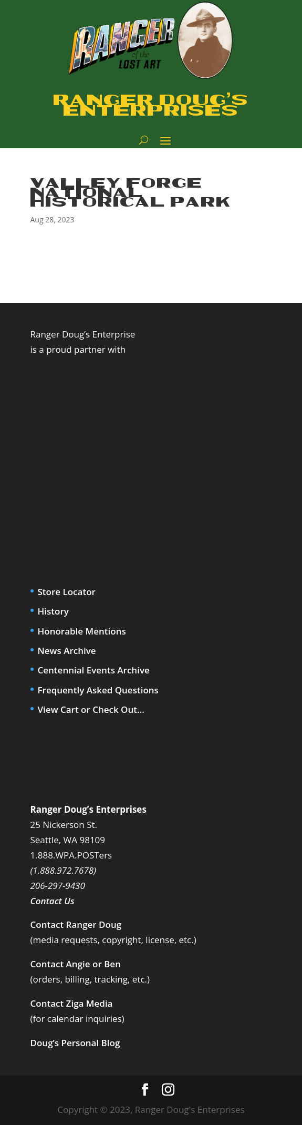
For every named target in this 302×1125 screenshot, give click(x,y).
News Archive (67, 651)
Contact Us (52, 901)
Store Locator (67, 592)
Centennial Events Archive (94, 670)
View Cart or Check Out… (91, 709)
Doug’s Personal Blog (75, 1043)
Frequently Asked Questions (98, 690)
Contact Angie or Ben (75, 964)
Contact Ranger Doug (76, 924)
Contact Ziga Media (71, 1003)
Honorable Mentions (82, 631)
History (53, 611)
